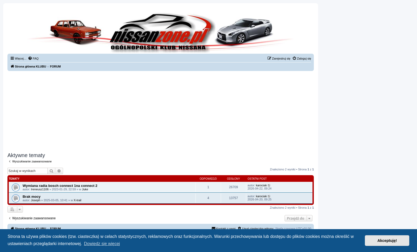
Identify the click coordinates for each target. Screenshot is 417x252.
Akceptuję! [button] (387, 240)
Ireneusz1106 (40, 189)
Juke (85, 189)
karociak (261, 185)
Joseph (35, 200)
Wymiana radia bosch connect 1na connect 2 (60, 186)
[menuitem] (33, 58)
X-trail (77, 200)
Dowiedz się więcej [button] (102, 243)
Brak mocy (31, 197)
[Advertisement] (160, 111)
